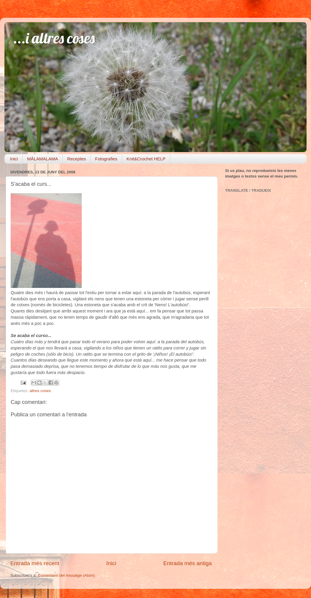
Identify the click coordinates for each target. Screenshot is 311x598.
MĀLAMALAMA (42, 158)
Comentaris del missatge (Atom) (66, 575)
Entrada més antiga (187, 563)
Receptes (76, 158)
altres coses (40, 391)
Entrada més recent (34, 563)
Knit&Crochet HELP (146, 158)
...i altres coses (54, 38)
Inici (14, 158)
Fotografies (106, 158)
